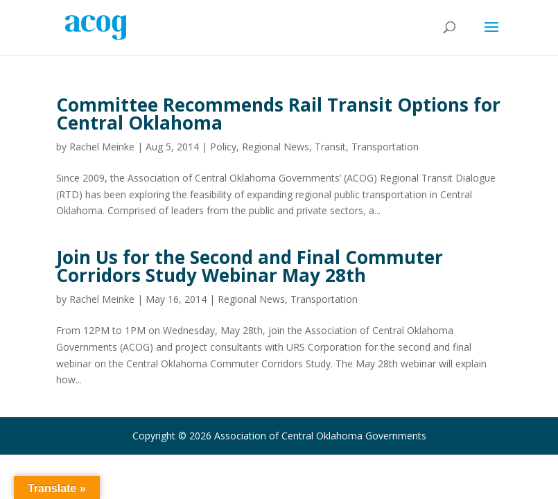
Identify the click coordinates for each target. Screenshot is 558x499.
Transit (330, 146)
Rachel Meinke (101, 146)
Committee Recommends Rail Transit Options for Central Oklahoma (278, 113)
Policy (223, 146)
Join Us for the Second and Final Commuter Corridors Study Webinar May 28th (249, 266)
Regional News (275, 146)
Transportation (385, 146)
